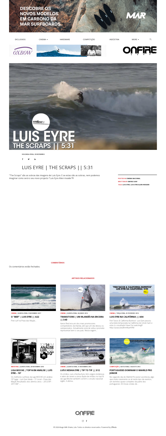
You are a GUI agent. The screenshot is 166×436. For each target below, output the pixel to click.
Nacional (136, 178)
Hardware (65, 39)
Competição (88, 39)
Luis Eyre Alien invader (140, 185)
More (135, 39)
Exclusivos (20, 39)
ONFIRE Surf (132, 181)
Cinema (43, 39)
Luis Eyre (126, 185)
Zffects (114, 427)
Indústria (114, 39)
